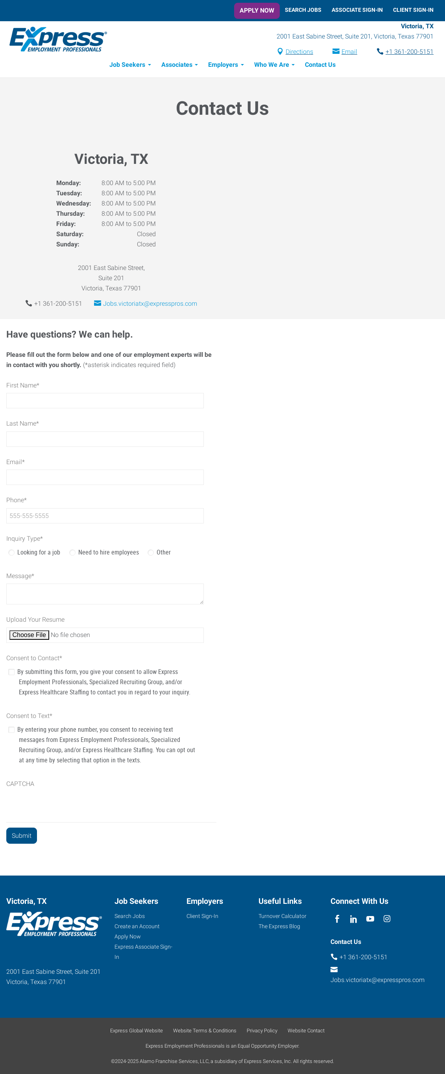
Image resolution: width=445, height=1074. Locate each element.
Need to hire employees (108, 553)
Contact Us (320, 66)
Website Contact (306, 1031)
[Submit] (21, 837)
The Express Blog (279, 926)
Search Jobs (303, 10)
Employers (223, 66)
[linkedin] (353, 919)
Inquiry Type (24, 539)
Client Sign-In (413, 10)
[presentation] (66, 808)
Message (20, 577)
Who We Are (271, 66)
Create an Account (137, 926)
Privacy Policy (262, 1031)
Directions (299, 52)
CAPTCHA (20, 785)
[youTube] (370, 919)
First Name (22, 386)
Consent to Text (29, 717)
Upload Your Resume (35, 620)
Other (164, 553)
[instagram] (386, 919)
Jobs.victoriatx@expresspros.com (150, 304)
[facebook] (337, 919)
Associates (176, 66)
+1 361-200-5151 (410, 52)
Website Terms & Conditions (204, 1031)
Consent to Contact (34, 659)
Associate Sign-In (357, 10)
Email (349, 52)
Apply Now (257, 10)
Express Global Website (136, 1031)
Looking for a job (38, 553)
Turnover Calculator (283, 916)
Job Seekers (127, 66)
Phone (16, 501)
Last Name (22, 424)
